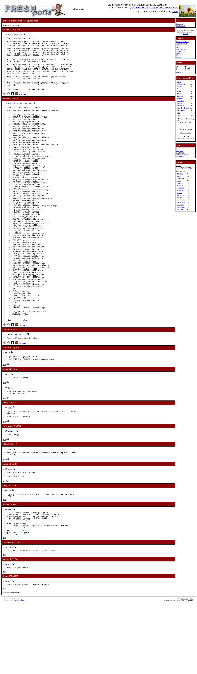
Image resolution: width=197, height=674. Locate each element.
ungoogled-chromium (183, 108)
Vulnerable (180, 190)
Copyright (166, 671)
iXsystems (189, 32)
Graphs (178, 166)
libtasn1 (179, 115)
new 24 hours (181, 200)
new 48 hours (181, 202)
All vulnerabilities (185, 133)
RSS (191, 669)
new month (180, 209)
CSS (186, 669)
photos (175, 11)
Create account (180, 26)
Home (178, 149)
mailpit (179, 82)
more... (178, 72)
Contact (178, 57)
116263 (24, 599)
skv (9, 634)
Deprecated (180, 178)
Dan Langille (179, 671)
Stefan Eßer (13, 34)
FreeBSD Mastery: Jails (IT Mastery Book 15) (155, 7)
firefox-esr (180, 96)
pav (9, 554)
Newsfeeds (179, 156)
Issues (178, 45)
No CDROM (181, 188)
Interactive (180, 197)
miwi (10, 574)
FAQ (177, 47)
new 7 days (180, 205)
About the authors (181, 44)
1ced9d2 (22, 382)
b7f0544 (22, 106)
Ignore (179, 181)
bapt (10, 467)
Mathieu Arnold (14, 392)
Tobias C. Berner (15, 115)
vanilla (11, 492)
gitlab (178, 113)
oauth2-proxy (181, 84)
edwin (10, 617)
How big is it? (180, 49)
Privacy (178, 53)
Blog (177, 55)
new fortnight (181, 207)
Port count (180, 174)
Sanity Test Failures (182, 154)
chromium (180, 86)
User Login (179, 24)
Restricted (180, 186)
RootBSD (185, 34)
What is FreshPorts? (182, 42)
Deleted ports (180, 153)
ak (9, 410)
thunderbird (180, 101)
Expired (179, 193)
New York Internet (181, 32)
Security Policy (181, 51)
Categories (179, 151)
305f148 (22, 401)
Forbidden (180, 183)
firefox (179, 89)
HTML (183, 669)
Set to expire (180, 195)
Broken (179, 176)
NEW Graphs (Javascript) (184, 168)
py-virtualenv (181, 110)
